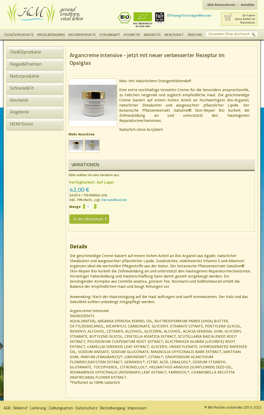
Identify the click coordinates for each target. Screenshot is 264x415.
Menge (75, 207)
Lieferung (38, 408)
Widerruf (20, 408)
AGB (7, 408)
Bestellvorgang (112, 408)
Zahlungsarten (61, 408)
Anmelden (248, 5)
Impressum (137, 408)
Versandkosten (114, 200)
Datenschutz (86, 408)
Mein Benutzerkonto (221, 5)
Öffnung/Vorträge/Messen (189, 15)
